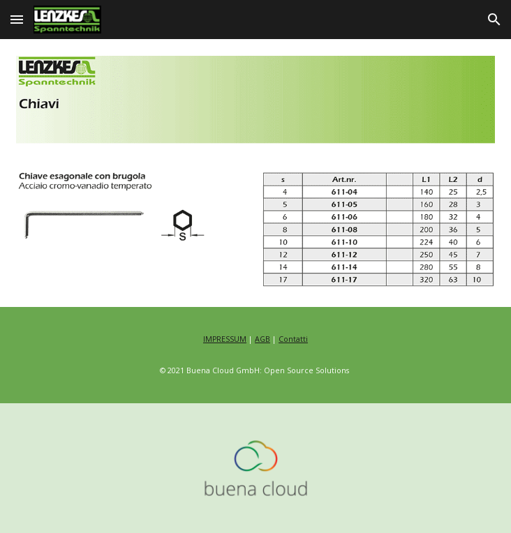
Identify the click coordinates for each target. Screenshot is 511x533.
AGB (262, 339)
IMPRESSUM (224, 339)
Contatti (293, 339)
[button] (17, 19)
